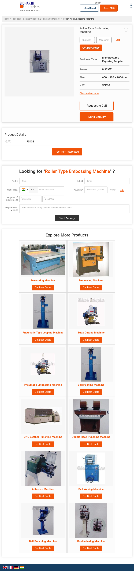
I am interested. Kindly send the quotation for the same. (74, 208)
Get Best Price (90, 47)
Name (15, 180)
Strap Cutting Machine (91, 332)
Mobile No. (12, 189)
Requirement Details (11, 208)
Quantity (78, 189)
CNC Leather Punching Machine (43, 437)
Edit (118, 39)
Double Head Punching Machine (91, 437)
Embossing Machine (91, 280)
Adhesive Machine (43, 489)
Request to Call (97, 105)
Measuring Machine (43, 280)
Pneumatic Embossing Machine (43, 384)
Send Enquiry (97, 116)
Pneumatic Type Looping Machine (43, 332)
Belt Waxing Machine (91, 489)
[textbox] (103, 40)
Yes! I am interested (67, 151)
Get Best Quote (43, 287)
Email (80, 180)
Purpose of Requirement (11, 198)
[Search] (98, 3)
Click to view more (89, 93)
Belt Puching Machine (91, 384)
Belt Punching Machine (43, 541)
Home (6, 18)
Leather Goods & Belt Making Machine (41, 18)
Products (16, 18)
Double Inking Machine (91, 541)
